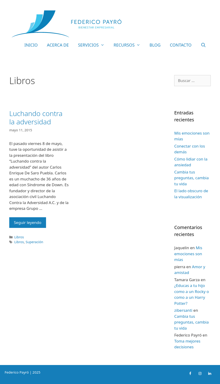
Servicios (93, 45)
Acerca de (58, 45)
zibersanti (183, 310)
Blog (155, 45)
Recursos (129, 45)
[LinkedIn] (210, 374)
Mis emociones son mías (188, 253)
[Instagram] (200, 374)
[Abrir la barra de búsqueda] (203, 45)
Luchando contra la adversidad (35, 117)
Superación (34, 242)
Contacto (181, 45)
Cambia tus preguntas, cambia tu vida (191, 177)
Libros (19, 237)
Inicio (30, 45)
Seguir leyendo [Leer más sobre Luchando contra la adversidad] (27, 222)
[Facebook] (190, 374)
